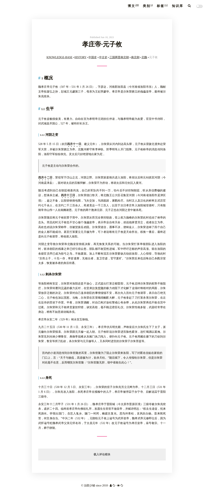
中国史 (92, 57)
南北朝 (135, 57)
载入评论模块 (102, 454)
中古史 (103, 57)
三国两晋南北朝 (119, 57)
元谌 (64, 288)
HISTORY (80, 57)
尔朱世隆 (97, 288)
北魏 (144, 57)
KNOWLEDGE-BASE (59, 57)
